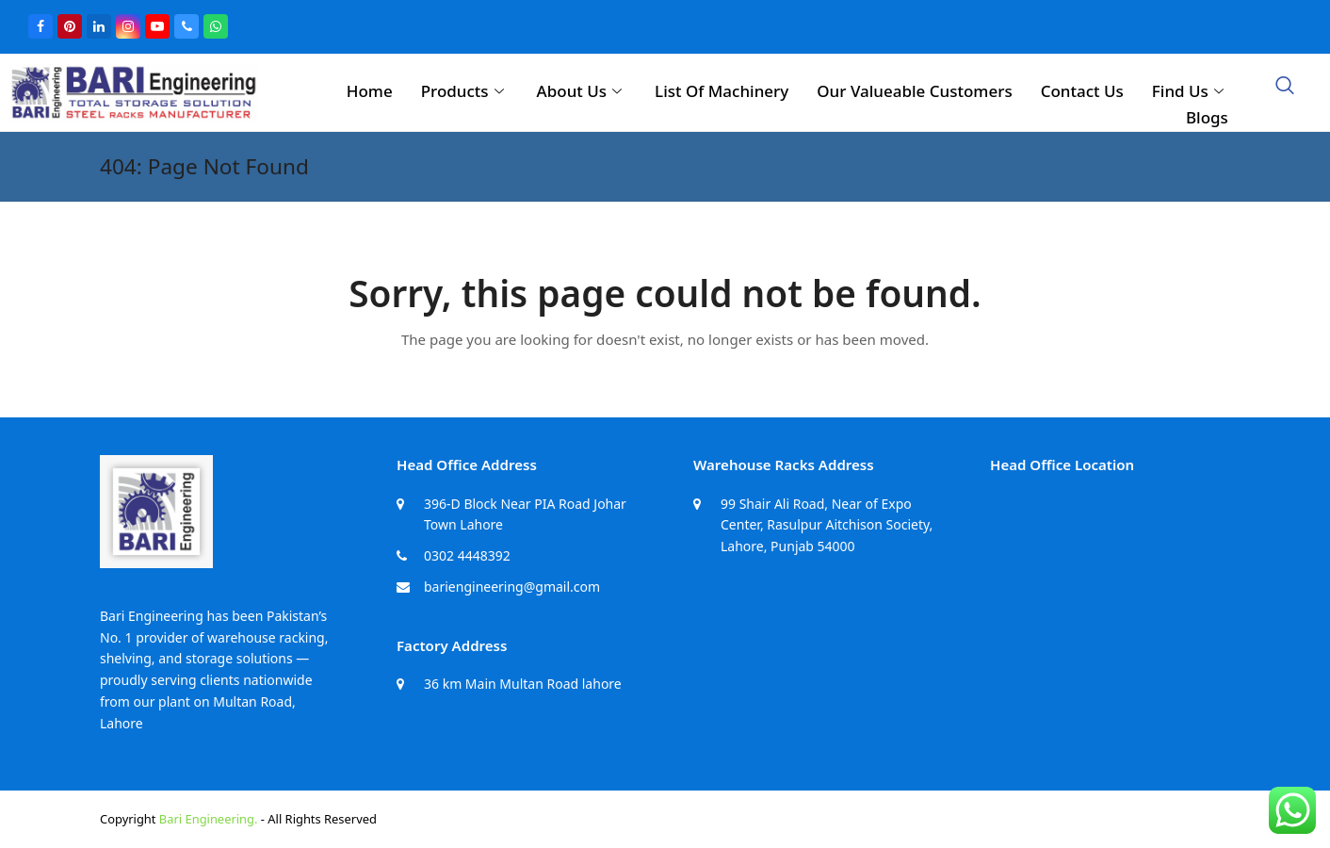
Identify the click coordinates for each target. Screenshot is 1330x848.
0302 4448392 (467, 555)
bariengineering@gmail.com (512, 586)
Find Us (1190, 91)
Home (370, 91)
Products (465, 91)
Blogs (1207, 117)
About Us (581, 91)
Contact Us (1082, 91)
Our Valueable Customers (914, 91)
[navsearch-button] (1285, 87)
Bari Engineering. (208, 818)
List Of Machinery (721, 91)
